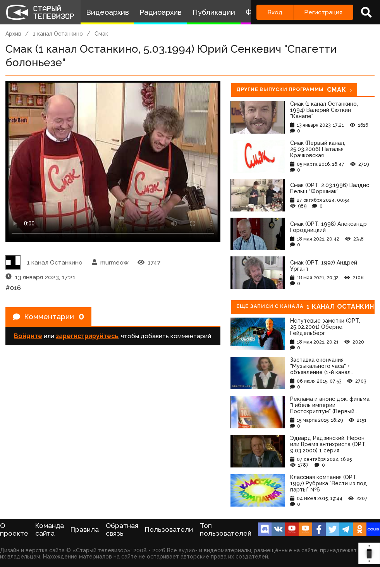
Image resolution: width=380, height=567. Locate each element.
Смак (101, 34)
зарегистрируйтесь (87, 337)
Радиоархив (160, 12)
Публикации (214, 12)
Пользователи (169, 529)
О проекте (14, 529)
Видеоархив (107, 12)
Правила (84, 529)
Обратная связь (122, 529)
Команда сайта (49, 529)
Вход (274, 12)
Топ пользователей (225, 529)
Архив (13, 34)
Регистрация (323, 12)
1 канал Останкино (58, 34)
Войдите (28, 337)
